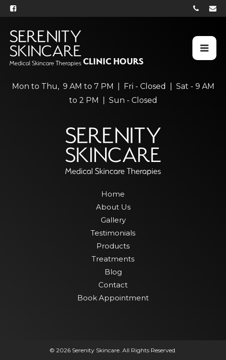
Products (113, 245)
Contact (113, 284)
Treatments (113, 258)
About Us (113, 206)
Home (113, 194)
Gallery (113, 219)
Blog (113, 271)
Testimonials (113, 232)
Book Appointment (113, 297)
